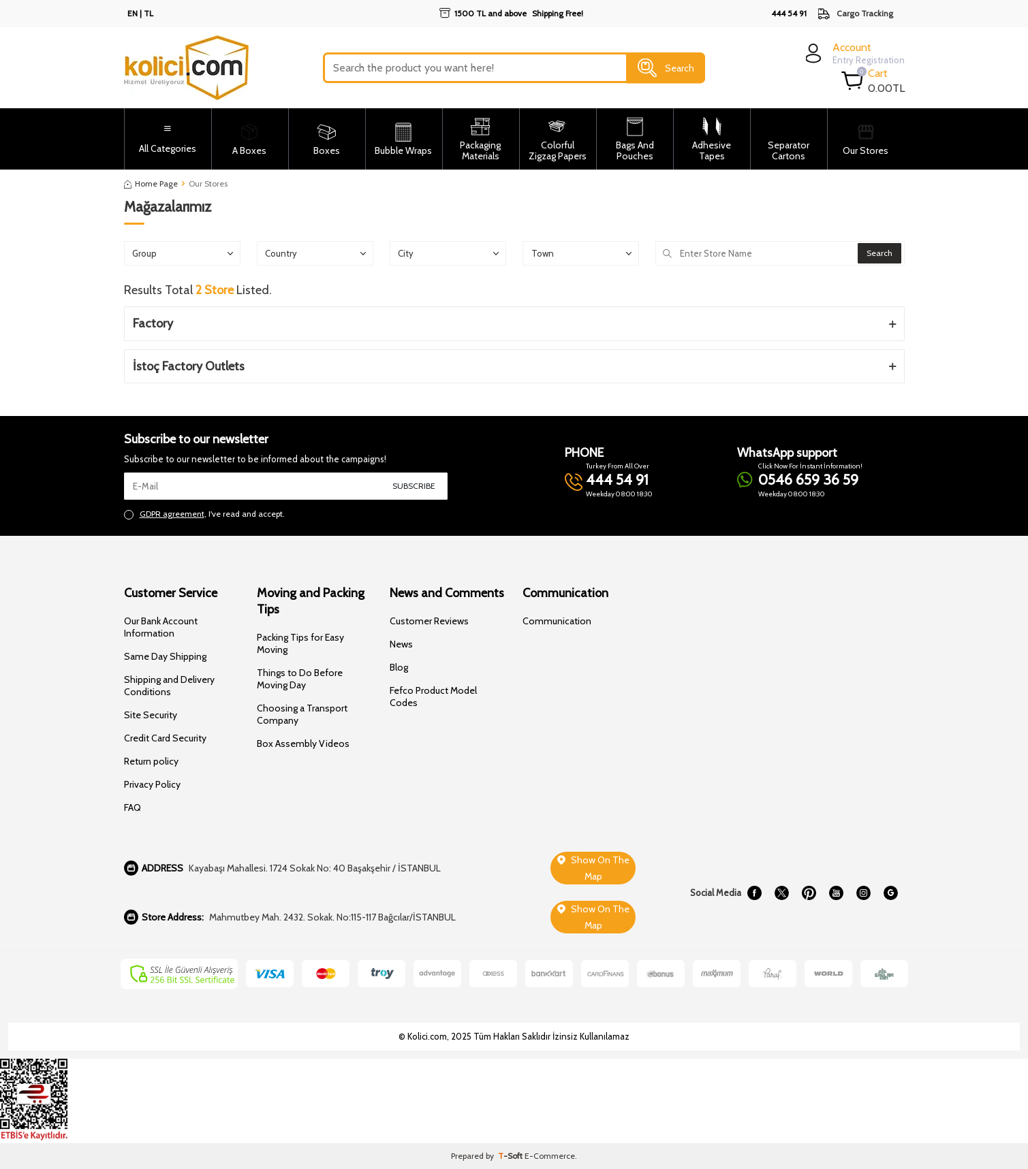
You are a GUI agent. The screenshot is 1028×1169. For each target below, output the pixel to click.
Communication (557, 621)
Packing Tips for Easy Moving (300, 643)
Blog (399, 667)
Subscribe (413, 486)
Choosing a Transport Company (302, 714)
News (401, 644)
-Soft (511, 1156)
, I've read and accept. (204, 514)
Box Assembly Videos (303, 743)
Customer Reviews (429, 621)
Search (666, 68)
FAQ (132, 807)
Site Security (150, 715)
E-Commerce (550, 1156)
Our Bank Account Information (161, 627)
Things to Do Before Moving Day (300, 679)
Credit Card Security (165, 738)
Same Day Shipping (165, 656)
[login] (853, 53)
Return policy (151, 761)
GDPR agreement (172, 514)
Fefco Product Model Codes (433, 696)
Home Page (151, 183)
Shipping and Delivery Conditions (169, 685)
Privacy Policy (152, 784)
